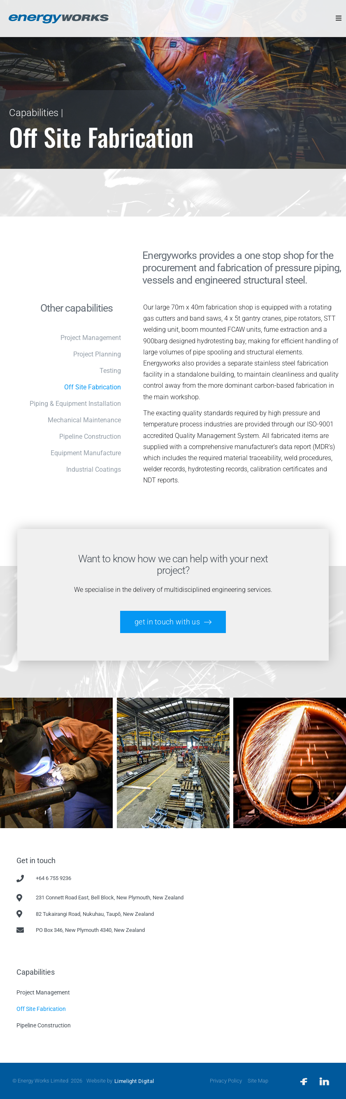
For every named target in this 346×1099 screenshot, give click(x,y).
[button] (338, 18)
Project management (90, 338)
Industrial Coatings (93, 469)
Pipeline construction (90, 436)
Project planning (97, 354)
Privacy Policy (226, 1081)
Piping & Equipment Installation (75, 403)
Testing (110, 371)
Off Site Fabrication (92, 387)
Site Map (258, 1081)
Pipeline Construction (43, 1025)
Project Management (43, 992)
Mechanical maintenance (84, 420)
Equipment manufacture (86, 453)
